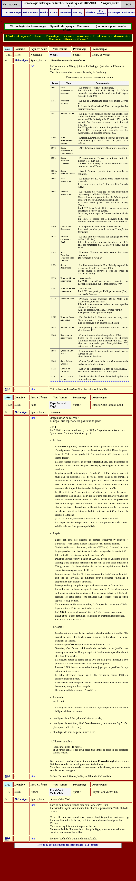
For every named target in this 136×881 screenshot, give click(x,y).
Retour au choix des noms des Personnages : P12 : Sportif (68, 844)
